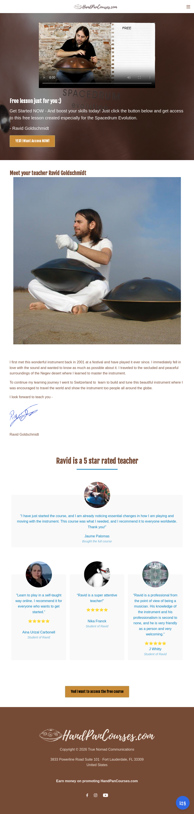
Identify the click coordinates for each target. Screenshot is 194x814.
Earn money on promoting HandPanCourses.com (97, 781)
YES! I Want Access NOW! (32, 141)
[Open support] (183, 803)
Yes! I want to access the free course (97, 691)
